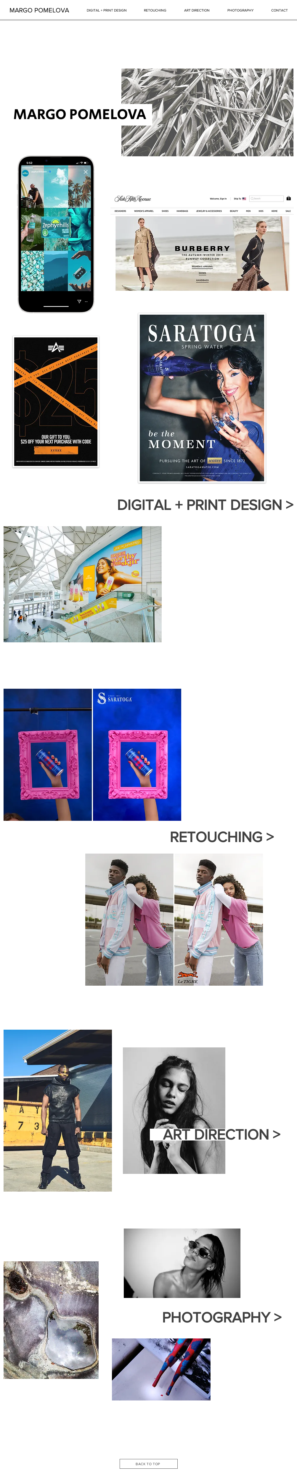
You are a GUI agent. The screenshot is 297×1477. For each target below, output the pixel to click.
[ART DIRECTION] (197, 10)
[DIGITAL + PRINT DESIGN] (106, 10)
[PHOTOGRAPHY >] (221, 1317)
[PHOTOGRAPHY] (241, 10)
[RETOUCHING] (155, 10)
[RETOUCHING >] (221, 837)
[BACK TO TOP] (149, 1464)
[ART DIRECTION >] (221, 1134)
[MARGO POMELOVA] (39, 10)
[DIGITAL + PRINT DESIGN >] (205, 505)
